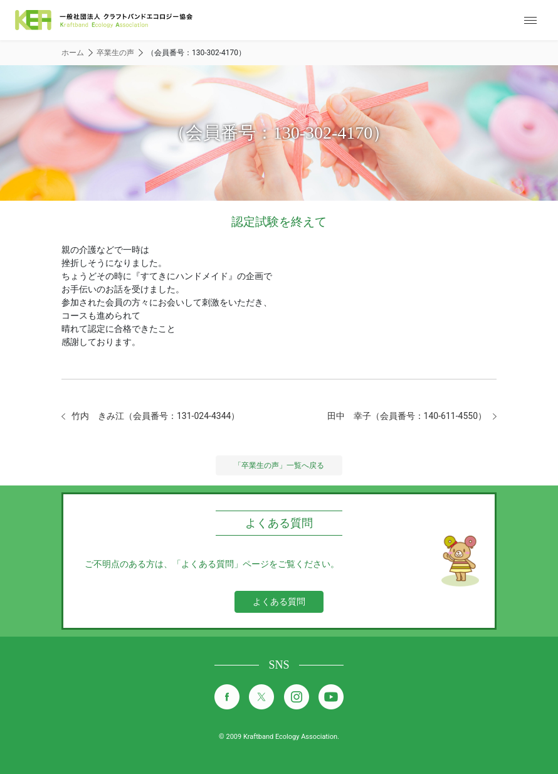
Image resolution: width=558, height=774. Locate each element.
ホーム (72, 52)
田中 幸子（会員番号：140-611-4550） (407, 416)
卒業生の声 (115, 52)
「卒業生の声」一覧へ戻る (279, 465)
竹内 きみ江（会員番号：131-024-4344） (155, 416)
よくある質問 (279, 601)
